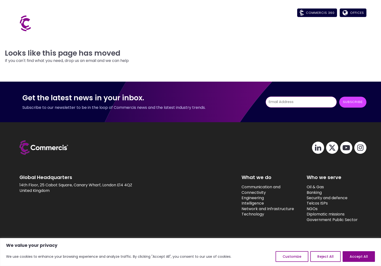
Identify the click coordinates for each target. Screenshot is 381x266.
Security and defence (319, 198)
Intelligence (243, 203)
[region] (190, 252)
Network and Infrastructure (258, 209)
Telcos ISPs (309, 203)
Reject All (325, 256)
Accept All (359, 256)
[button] (255, 28)
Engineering (243, 198)
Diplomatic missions (318, 214)
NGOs (304, 209)
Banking (306, 192)
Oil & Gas (307, 187)
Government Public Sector (324, 220)
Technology (243, 214)
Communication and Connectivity (251, 189)
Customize (292, 256)
